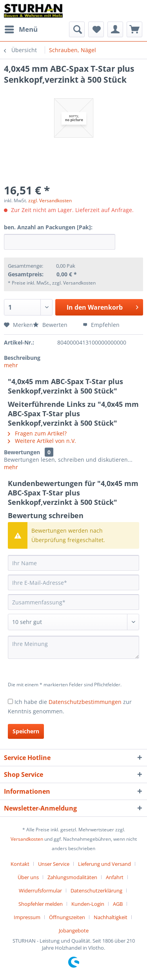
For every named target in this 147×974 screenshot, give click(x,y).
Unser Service (53, 863)
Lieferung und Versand (104, 863)
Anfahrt (114, 877)
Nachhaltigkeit (110, 917)
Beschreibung (22, 357)
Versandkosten (27, 839)
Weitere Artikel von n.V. (42, 440)
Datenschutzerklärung (96, 890)
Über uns (28, 877)
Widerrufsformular (40, 890)
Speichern (26, 731)
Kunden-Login (87, 903)
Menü (21, 28)
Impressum (27, 917)
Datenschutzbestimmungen (85, 702)
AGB (118, 903)
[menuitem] (21, 29)
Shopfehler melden (40, 903)
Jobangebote (74, 930)
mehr (11, 365)
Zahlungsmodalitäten (72, 877)
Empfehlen (101, 324)
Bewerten (51, 324)
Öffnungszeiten (67, 917)
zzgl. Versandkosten (50, 200)
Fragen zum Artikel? (37, 433)
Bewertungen (22, 452)
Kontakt (20, 863)
